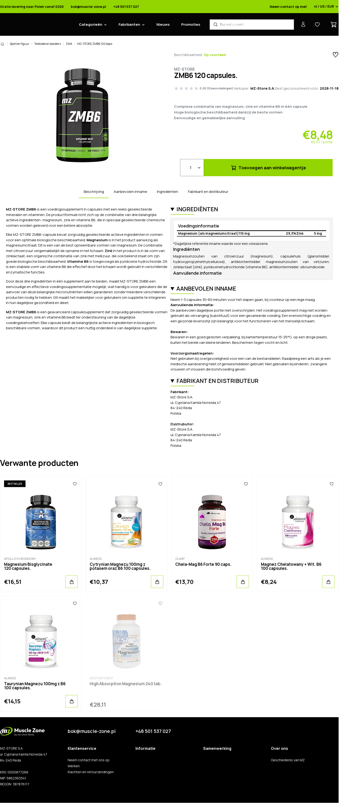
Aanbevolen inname (130, 191)
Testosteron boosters (47, 43)
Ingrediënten (167, 191)
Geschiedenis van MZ (288, 760)
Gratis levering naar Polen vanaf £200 (32, 6)
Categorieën (90, 24)
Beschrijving (94, 191)
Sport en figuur (19, 43)
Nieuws (163, 24)
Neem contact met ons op (88, 760)
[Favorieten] (75, 483)
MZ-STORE (184, 69)
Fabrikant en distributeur (208, 191)
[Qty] (192, 167)
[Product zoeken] (252, 24)
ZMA (69, 43)
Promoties (190, 24)
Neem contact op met (288, 6)
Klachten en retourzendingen (91, 772)
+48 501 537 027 (126, 6)
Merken (74, 766)
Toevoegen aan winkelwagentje (268, 167)
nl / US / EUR (326, 7)
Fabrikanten (129, 24)
